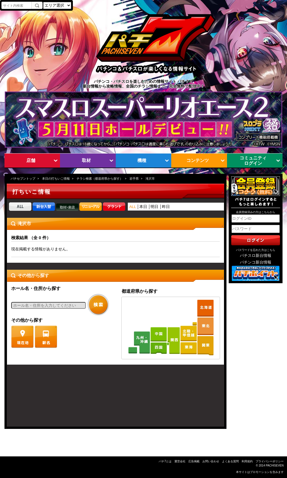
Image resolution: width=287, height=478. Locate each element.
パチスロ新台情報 (255, 255)
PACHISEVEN (275, 465)
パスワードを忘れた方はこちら (255, 249)
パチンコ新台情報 (255, 262)
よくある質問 (230, 461)
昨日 (166, 207)
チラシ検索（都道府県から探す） (100, 178)
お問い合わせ (210, 461)
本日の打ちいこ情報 (56, 178)
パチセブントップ (23, 178)
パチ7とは (165, 461)
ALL (132, 207)
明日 (154, 207)
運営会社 (180, 461)
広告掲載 (194, 461)
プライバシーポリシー (270, 461)
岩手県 (134, 178)
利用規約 (247, 461)
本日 (143, 207)
